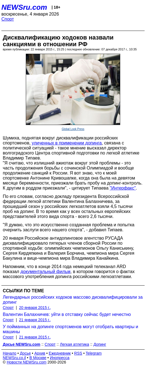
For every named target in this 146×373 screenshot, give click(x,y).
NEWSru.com (24, 7)
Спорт (7, 19)
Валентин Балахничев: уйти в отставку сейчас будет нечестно (67, 314)
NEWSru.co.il (14, 357)
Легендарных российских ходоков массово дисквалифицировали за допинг (73, 300)
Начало (9, 353)
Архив (39, 353)
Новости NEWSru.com (26, 362)
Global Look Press (73, 129)
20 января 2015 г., (35, 307)
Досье (25, 353)
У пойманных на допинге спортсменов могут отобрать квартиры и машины (70, 329)
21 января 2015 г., (35, 320)
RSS (78, 353)
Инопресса (60, 357)
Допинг (100, 344)
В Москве (37, 357)
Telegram (94, 353)
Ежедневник (60, 353)
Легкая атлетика (74, 344)
